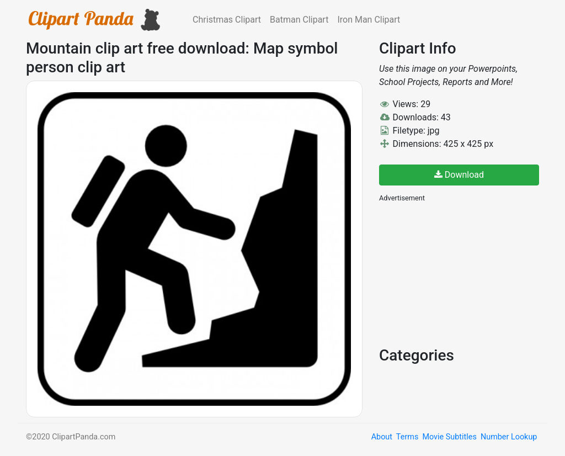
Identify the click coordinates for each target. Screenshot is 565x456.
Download (459, 174)
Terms (407, 437)
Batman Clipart (299, 19)
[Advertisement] (462, 273)
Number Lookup (509, 437)
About (381, 437)
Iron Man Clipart (368, 19)
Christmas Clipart (227, 19)
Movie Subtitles (449, 437)
